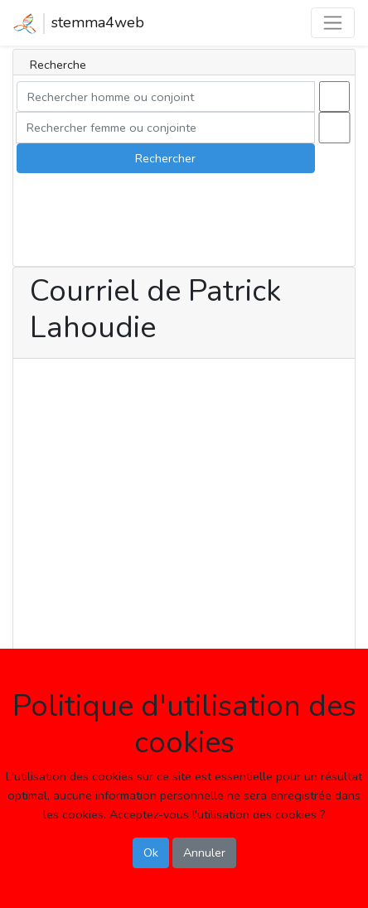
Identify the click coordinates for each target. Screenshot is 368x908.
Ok (150, 852)
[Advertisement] (184, 548)
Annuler (204, 852)
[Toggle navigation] (333, 22)
